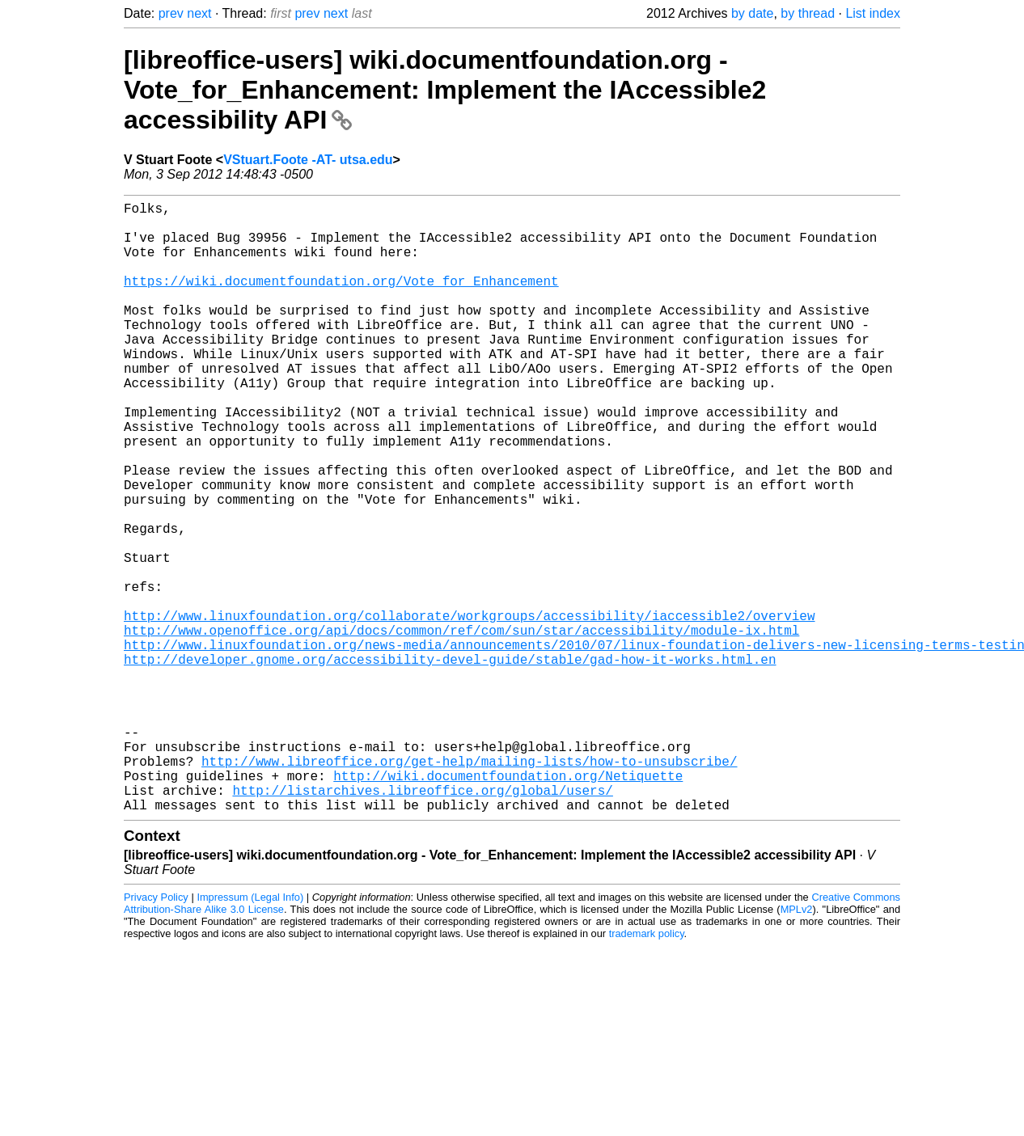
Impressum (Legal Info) (250, 1033)
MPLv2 (797, 1045)
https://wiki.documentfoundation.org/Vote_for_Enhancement (341, 300)
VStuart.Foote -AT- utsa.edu (307, 160)
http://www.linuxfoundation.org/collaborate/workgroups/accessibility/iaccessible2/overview (469, 709)
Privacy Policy (156, 1033)
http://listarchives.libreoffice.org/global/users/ (422, 922)
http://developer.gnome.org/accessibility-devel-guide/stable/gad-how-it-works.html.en (450, 762)
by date (752, 13)
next (199, 13)
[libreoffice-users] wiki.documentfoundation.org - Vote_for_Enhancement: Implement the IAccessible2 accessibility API (445, 89)
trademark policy (646, 1069)
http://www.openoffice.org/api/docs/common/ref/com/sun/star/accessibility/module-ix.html (461, 727)
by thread (808, 13)
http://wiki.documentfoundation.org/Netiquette (508, 905)
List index (872, 13)
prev (171, 13)
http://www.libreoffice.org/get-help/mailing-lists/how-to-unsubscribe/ (469, 887)
